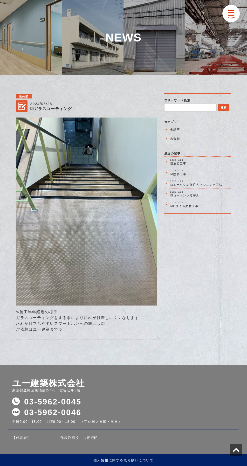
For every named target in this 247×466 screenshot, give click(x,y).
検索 (223, 107)
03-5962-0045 (52, 401)
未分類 (175, 138)
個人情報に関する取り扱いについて (123, 460)
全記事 (175, 129)
